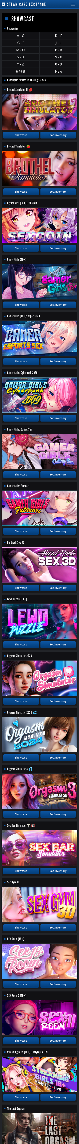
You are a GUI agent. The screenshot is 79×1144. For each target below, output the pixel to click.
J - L (58, 42)
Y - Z (20, 64)
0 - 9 (58, 64)
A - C (20, 35)
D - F (58, 35)
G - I (20, 42)
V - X (58, 57)
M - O (20, 50)
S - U (20, 57)
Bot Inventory (58, 135)
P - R (58, 50)
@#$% (20, 71)
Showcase (21, 135)
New (58, 71)
